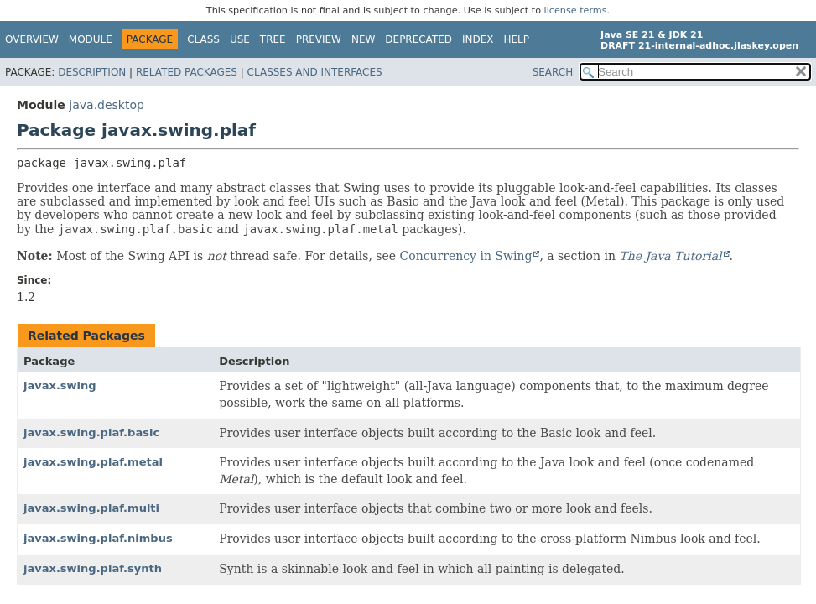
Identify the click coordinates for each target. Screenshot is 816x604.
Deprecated (418, 39)
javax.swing (59, 385)
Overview (32, 39)
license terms (575, 10)
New (363, 39)
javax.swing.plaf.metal (93, 462)
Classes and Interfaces (314, 72)
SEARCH (553, 72)
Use (240, 39)
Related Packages (186, 72)
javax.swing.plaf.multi (91, 508)
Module (90, 39)
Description (92, 72)
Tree (273, 39)
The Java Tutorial (670, 256)
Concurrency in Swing (466, 256)
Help (517, 39)
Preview (318, 39)
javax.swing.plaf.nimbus (98, 538)
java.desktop (106, 105)
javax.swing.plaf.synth (92, 568)
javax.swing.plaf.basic (91, 432)
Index (478, 39)
